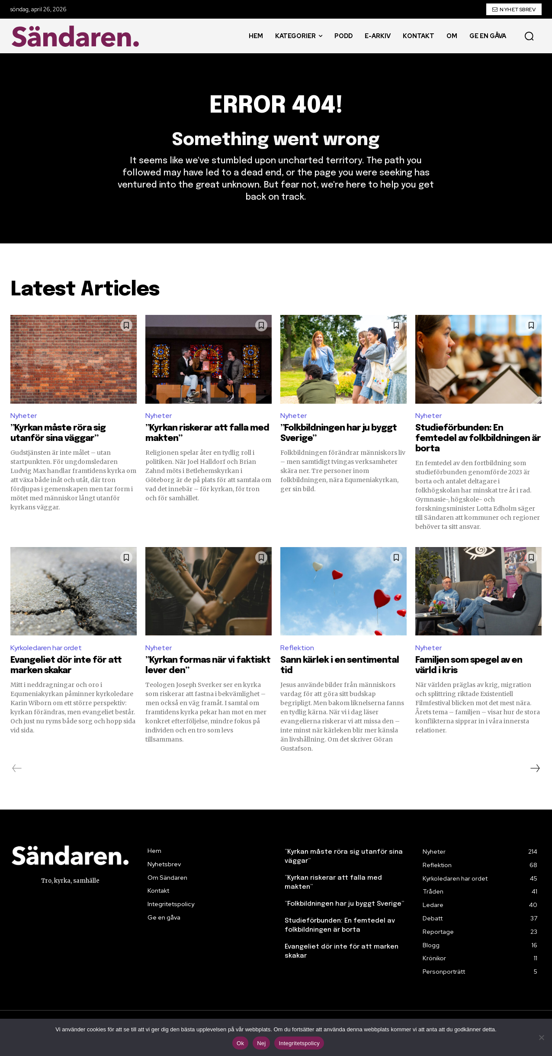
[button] (529, 36)
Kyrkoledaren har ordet (46, 648)
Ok (240, 1043)
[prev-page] (17, 768)
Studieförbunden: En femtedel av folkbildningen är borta (478, 438)
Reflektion (297, 648)
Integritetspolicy (299, 1043)
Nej (261, 1043)
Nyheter (23, 416)
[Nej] (541, 1037)
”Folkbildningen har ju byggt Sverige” (344, 904)
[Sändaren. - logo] (77, 36)
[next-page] (535, 768)
